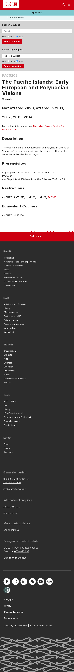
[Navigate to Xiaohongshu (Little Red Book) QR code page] (49, 581)
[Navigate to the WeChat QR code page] (32, 581)
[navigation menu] (69, 5)
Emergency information (14, 557)
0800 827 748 (10, 479)
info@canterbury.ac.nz (14, 489)
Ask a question (10, 513)
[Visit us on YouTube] (40, 581)
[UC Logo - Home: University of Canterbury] (11, 4)
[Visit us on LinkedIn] (23, 581)
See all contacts (11, 529)
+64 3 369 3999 (12, 482)
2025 (12, 37)
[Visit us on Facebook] (6, 581)
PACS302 (53, 197)
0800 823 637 (21, 551)
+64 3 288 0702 (11, 506)
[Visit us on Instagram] (15, 581)
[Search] (64, 5)
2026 (21, 37)
